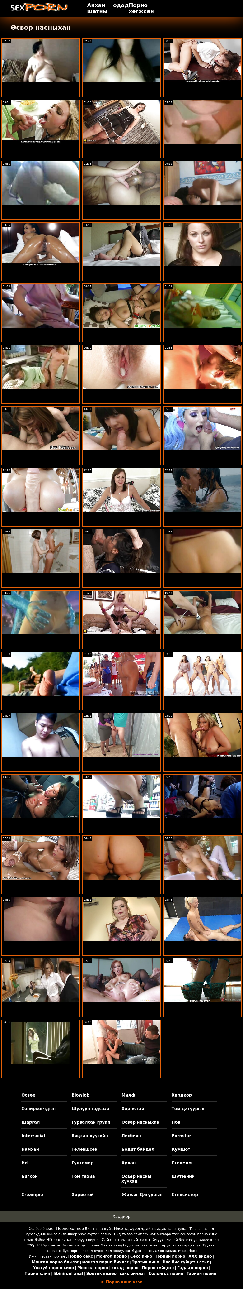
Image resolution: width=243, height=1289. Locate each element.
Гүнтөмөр (82, 1162)
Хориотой (82, 1194)
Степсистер (185, 1194)
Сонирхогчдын (38, 1108)
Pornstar (181, 1135)
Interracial (33, 1135)
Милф (128, 1095)
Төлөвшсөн (84, 1149)
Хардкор (182, 1095)
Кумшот (181, 1149)
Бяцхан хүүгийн (89, 1135)
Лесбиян (131, 1135)
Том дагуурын (188, 1108)
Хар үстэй (133, 1108)
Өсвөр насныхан (140, 1122)
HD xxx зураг (59, 1239)
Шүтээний (183, 1176)
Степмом (182, 1162)
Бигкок (29, 1176)
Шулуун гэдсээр (90, 1108)
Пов (176, 1122)
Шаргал (30, 1122)
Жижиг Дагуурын (142, 1194)
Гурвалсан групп (90, 1122)
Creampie (32, 1194)
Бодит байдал (138, 1149)
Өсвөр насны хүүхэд (136, 1179)
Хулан (129, 1162)
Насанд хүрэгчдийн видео (140, 1228)
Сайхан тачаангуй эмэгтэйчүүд (133, 1239)
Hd (24, 1162)
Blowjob (80, 1095)
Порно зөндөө (70, 1228)
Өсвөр (28, 1095)
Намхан (30, 1149)
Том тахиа (83, 1176)
